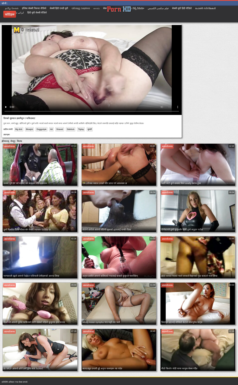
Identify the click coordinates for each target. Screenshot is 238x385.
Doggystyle (41, 129)
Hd (51, 129)
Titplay (81, 129)
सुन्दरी (90, 129)
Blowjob (29, 129)
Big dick (18, 129)
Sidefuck (70, 129)
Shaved (59, 129)
